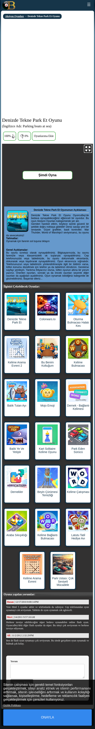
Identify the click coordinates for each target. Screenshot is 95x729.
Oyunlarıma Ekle (44, 136)
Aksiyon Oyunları (14, 16)
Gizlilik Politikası (12, 705)
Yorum (14, 661)
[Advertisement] (47, 68)
